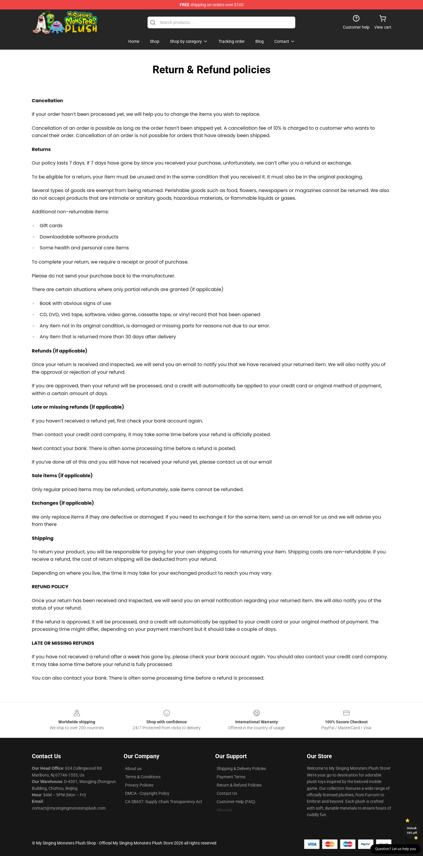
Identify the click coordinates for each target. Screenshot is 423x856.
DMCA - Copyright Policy (147, 793)
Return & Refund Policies (239, 785)
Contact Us (227, 793)
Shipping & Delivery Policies (241, 768)
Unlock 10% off (412, 830)
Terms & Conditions (143, 776)
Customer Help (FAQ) (236, 801)
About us (133, 768)
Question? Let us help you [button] (395, 849)
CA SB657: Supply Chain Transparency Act (163, 801)
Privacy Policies (139, 785)
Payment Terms (231, 776)
